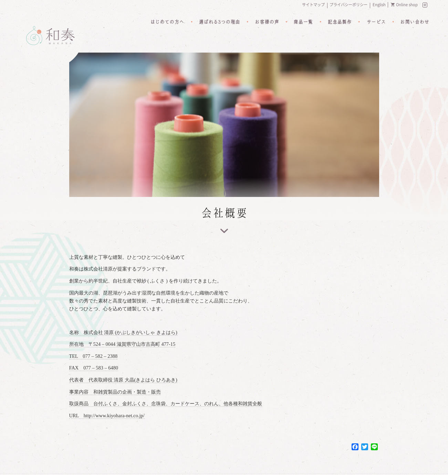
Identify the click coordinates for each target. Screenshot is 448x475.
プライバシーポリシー (348, 5)
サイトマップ (313, 5)
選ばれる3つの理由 (219, 22)
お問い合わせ (414, 22)
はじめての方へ (166, 22)
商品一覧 (303, 22)
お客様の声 (266, 22)
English (379, 5)
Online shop (407, 5)
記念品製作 (339, 22)
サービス (375, 22)
